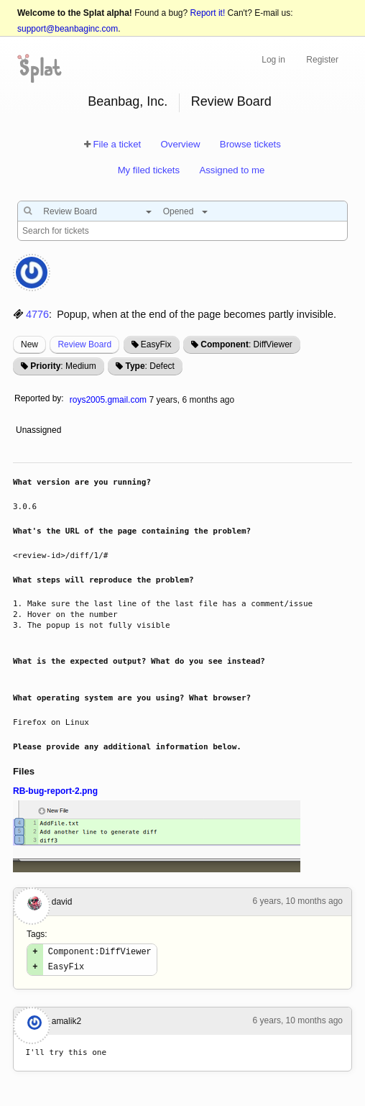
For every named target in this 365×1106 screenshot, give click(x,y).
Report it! (208, 13)
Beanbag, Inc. (127, 101)
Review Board (231, 101)
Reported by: (39, 398)
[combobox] (93, 211)
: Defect (149, 366)
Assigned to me (231, 170)
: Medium (63, 366)
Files (23, 771)
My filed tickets (149, 170)
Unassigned (40, 430)
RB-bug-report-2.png (55, 791)
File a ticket (117, 144)
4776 (37, 314)
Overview (180, 144)
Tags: (37, 934)
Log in (273, 60)
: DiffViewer (246, 344)
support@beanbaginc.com (67, 29)
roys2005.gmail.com (108, 400)
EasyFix (156, 344)
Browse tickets (250, 144)
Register (322, 60)
